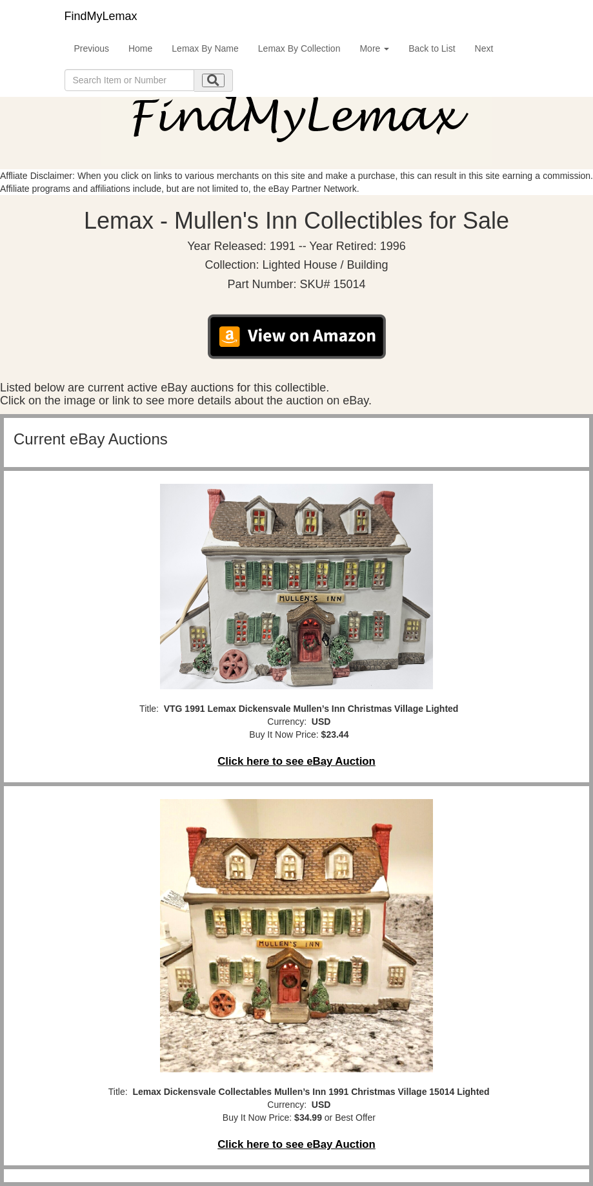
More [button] (374, 48)
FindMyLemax (101, 16)
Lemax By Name (205, 48)
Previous (91, 48)
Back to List (431, 48)
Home (140, 48)
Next (484, 48)
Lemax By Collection (299, 48)
